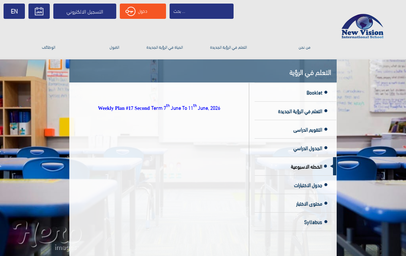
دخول (136, 11)
